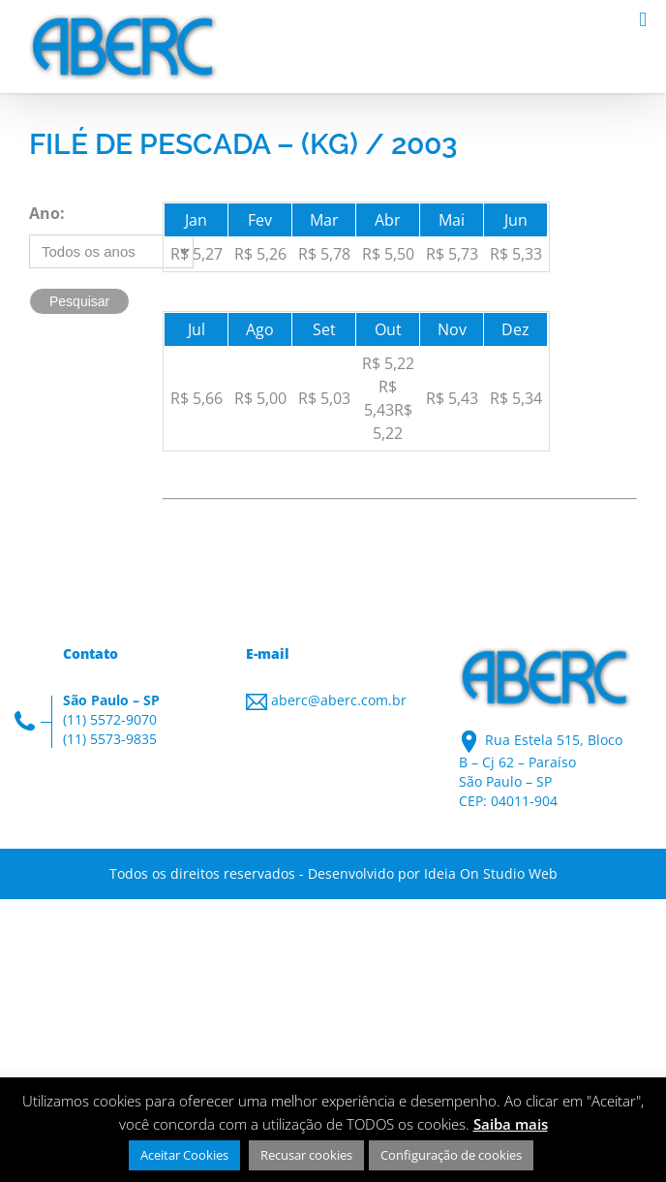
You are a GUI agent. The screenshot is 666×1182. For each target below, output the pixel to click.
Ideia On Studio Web (491, 873)
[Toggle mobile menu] (643, 20)
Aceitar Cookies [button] (184, 1155)
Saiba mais (510, 1124)
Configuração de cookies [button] (451, 1155)
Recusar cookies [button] (306, 1155)
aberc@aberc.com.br (339, 700)
